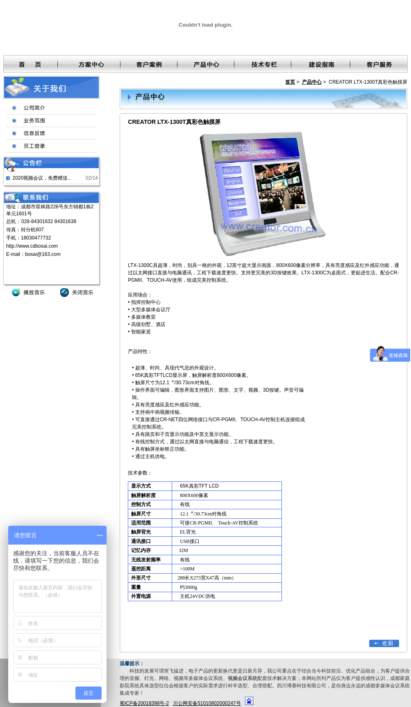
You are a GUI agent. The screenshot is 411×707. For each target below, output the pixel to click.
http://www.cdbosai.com (32, 246)
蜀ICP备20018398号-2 (144, 703)
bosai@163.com (43, 254)
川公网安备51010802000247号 (207, 703)
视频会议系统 (242, 678)
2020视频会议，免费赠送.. (41, 178)
